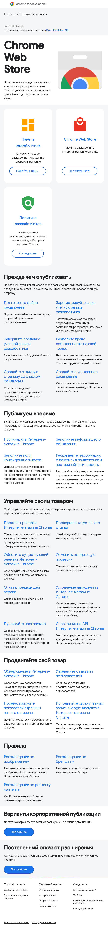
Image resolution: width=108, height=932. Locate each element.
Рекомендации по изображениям (19, 759)
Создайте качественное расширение (77, 374)
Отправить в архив (48, 900)
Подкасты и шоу (47, 905)
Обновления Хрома (49, 889)
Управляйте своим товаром (38, 501)
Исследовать (28, 253)
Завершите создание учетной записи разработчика (22, 344)
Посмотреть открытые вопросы (16, 896)
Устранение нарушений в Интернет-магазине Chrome (77, 592)
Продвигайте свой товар (35, 660)
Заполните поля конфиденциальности (22, 457)
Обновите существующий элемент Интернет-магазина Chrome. (26, 559)
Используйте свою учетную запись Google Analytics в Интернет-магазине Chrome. (79, 710)
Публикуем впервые (29, 413)
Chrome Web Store (24, 57)
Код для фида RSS (83, 908)
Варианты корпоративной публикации (52, 814)
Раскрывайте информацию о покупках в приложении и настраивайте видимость (79, 460)
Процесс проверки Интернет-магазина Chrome (28, 525)
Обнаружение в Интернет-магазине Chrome (27, 673)
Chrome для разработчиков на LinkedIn (88, 902)
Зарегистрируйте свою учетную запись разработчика (76, 307)
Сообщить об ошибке (15, 889)
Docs (8, 14)
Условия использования (16, 922)
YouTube (77, 895)
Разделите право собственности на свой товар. (76, 344)
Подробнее (19, 832)
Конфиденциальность (44, 922)
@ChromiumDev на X (84, 889)
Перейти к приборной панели (31, 171)
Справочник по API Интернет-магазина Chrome (80, 626)
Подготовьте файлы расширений (21, 305)
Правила (15, 745)
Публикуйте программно (25, 624)
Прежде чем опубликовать (37, 277)
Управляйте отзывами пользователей (74, 673)
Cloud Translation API (57, 30)
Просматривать (79, 171)
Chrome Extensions (32, 14)
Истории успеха (47, 895)
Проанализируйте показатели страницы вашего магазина (22, 708)
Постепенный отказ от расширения (48, 847)
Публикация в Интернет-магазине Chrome (25, 441)
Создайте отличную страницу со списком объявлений (22, 376)
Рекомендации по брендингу (71, 759)
